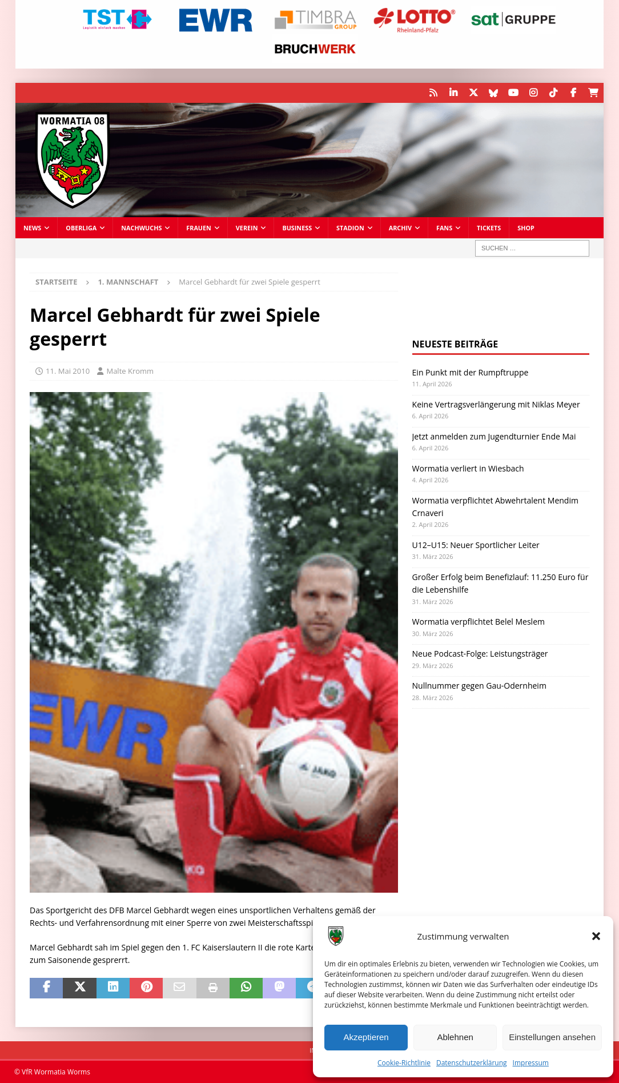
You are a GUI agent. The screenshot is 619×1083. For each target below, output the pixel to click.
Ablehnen (455, 1037)
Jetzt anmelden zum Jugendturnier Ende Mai (494, 436)
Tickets (489, 227)
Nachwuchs (141, 227)
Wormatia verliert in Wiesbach (468, 468)
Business (297, 227)
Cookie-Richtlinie (404, 1063)
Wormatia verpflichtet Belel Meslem (478, 621)
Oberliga (81, 227)
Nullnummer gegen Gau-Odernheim (479, 685)
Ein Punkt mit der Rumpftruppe (470, 372)
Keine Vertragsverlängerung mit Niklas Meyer (496, 404)
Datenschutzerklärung (471, 1063)
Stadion (350, 227)
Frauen (198, 227)
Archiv (400, 227)
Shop (525, 227)
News (32, 227)
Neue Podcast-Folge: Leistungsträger (480, 653)
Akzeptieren (365, 1037)
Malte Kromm (130, 371)
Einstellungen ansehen (552, 1037)
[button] (596, 936)
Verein (247, 227)
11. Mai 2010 (68, 371)
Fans (444, 227)
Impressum (531, 1063)
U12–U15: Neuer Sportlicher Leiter (476, 544)
